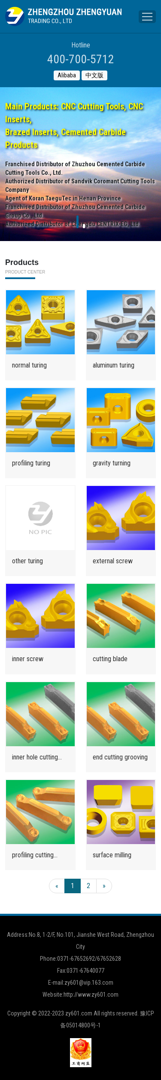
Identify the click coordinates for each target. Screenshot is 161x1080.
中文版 (94, 75)
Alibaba (67, 75)
